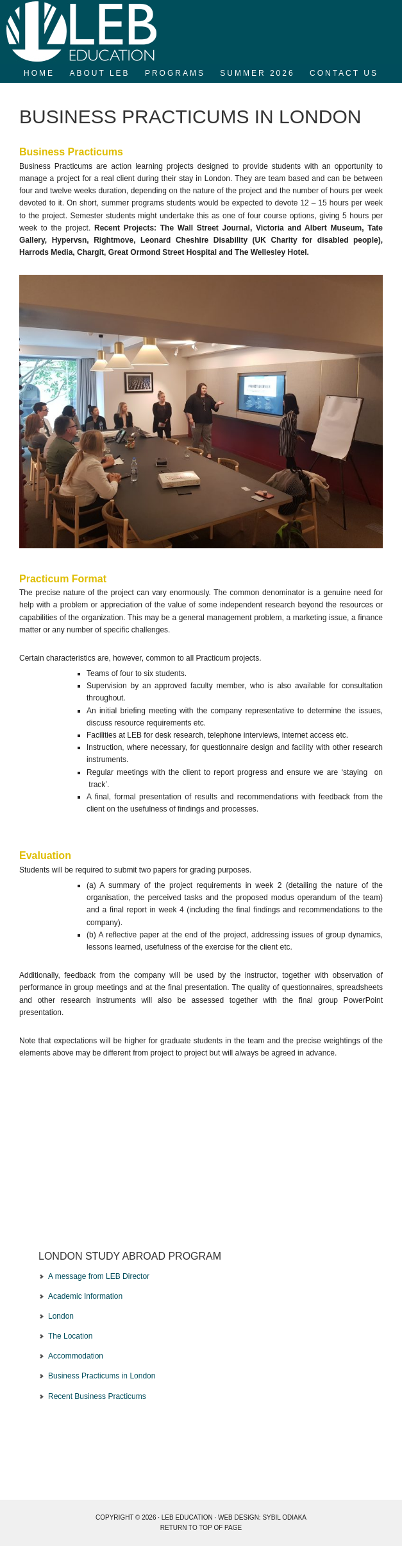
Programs (175, 73)
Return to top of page (201, 1527)
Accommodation (75, 1355)
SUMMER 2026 (257, 73)
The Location (70, 1336)
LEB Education (201, 32)
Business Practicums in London (101, 1375)
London (61, 1316)
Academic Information (85, 1296)
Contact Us (344, 73)
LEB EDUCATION (187, 1517)
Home (39, 73)
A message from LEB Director (98, 1276)
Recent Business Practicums (97, 1396)
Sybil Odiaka (284, 1517)
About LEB (99, 73)
